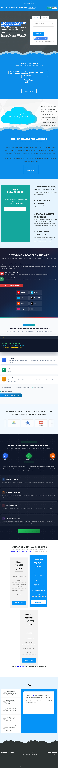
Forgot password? (49, 41)
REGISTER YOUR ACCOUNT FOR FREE (15, 209)
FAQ (17, 7)
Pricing (13, 7)
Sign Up (54, 7)
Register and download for (20, 551)
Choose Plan (19, 602)
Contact (21, 7)
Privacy (8, 7)
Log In (49, 7)
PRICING (21, 666)
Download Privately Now (29, 531)
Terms (3, 7)
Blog (25, 7)
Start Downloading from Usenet (31, 169)
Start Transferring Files (11, 395)
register (32, 695)
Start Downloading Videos (11, 285)
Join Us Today (29, 91)
